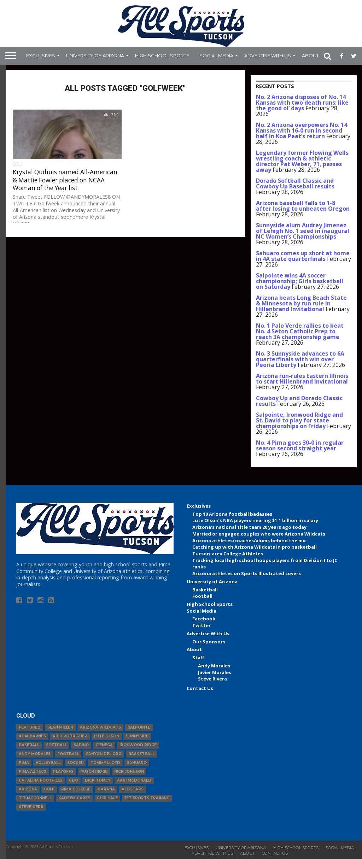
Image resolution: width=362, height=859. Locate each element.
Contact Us (200, 688)
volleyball (48, 762)
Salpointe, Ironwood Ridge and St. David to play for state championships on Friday (299, 420)
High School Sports (162, 55)
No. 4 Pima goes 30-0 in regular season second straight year (300, 445)
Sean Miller (60, 727)
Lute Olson (106, 736)
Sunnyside (137, 736)
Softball (56, 745)
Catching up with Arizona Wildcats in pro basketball (254, 547)
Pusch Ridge (93, 771)
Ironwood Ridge (138, 745)
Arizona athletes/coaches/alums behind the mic (249, 540)
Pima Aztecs (32, 771)
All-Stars (133, 789)
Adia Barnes (32, 736)
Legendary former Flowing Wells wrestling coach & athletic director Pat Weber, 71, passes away (302, 161)
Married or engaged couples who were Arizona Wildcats (258, 534)
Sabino (81, 745)
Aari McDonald (134, 780)
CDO (73, 780)
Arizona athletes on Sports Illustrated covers (246, 573)
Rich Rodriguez (70, 736)
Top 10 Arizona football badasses (232, 514)
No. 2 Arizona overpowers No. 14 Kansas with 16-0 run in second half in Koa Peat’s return (301, 130)
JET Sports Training (146, 798)
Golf (49, 789)
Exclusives (40, 55)
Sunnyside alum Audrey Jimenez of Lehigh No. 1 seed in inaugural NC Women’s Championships (302, 230)
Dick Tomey (97, 780)
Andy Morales (214, 665)
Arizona (28, 789)
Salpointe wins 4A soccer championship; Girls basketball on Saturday (299, 281)
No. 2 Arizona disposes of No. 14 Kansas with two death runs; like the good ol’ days (302, 102)
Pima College (75, 789)
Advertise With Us (267, 55)
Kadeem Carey (74, 798)
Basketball (205, 589)
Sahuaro (137, 762)
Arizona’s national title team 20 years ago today (249, 527)
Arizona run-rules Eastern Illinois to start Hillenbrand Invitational (302, 378)
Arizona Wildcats (100, 727)
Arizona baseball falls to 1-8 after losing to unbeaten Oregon (303, 205)
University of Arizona (95, 55)
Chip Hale (107, 798)
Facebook (203, 618)
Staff (198, 657)
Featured (30, 727)
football (68, 754)
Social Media (216, 55)
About (310, 55)
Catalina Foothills (40, 780)
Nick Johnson (129, 771)
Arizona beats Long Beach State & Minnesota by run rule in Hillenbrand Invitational (301, 303)
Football (202, 596)
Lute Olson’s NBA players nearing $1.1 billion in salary (255, 520)
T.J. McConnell (35, 798)
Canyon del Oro (104, 754)
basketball (141, 754)
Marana (106, 789)
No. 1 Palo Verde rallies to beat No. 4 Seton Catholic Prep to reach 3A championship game (300, 331)
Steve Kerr (31, 807)
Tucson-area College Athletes (227, 553)
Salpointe (139, 727)
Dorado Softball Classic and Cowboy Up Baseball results (295, 183)
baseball (29, 745)
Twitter (201, 625)
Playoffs (63, 771)
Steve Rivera (212, 679)
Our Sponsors (208, 641)
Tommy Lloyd (105, 762)
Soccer (75, 762)
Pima (24, 762)
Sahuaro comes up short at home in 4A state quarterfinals (303, 256)
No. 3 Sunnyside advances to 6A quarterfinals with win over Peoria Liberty (300, 359)
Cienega (104, 745)
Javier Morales (214, 672)
